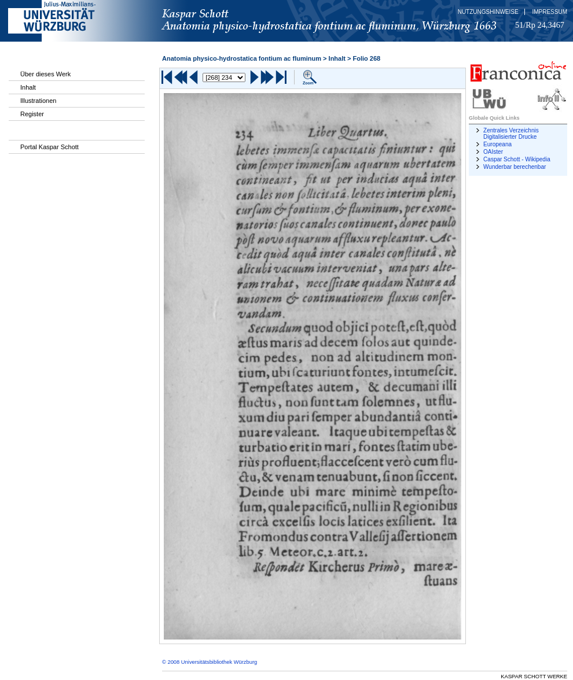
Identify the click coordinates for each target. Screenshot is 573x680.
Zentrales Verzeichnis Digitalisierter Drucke (511, 133)
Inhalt (28, 87)
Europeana (497, 144)
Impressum (549, 12)
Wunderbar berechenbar (514, 167)
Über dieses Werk (45, 74)
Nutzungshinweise (488, 12)
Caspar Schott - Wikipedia (516, 159)
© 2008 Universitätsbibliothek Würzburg (209, 662)
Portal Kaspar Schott (49, 146)
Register (32, 113)
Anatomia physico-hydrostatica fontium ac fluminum (241, 58)
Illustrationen (38, 100)
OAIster (493, 152)
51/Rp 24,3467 (539, 24)
